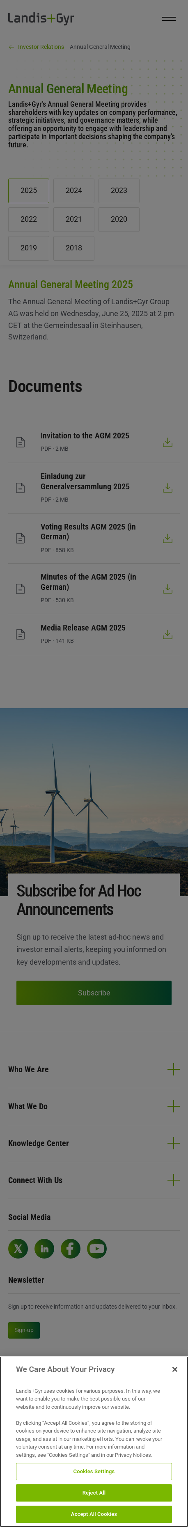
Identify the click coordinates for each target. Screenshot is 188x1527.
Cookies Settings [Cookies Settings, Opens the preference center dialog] (94, 1483)
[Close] (175, 1381)
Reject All (94, 1504)
